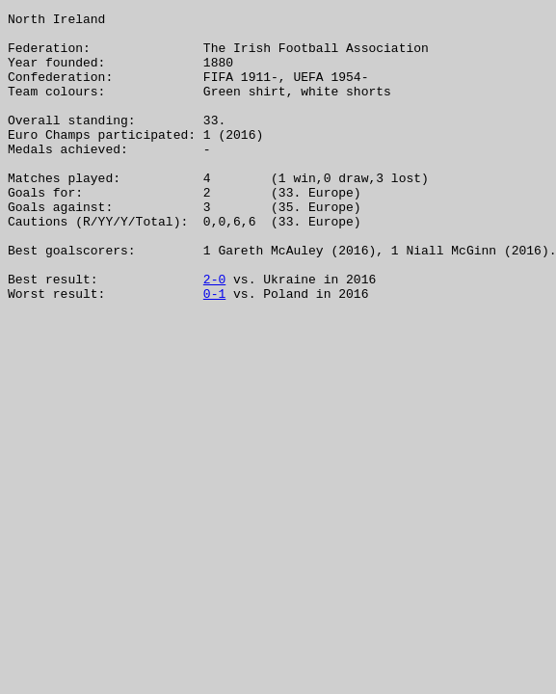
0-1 (214, 351)
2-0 (214, 333)
